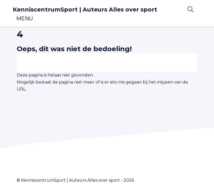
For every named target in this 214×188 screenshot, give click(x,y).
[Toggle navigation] (24, 18)
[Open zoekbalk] (190, 9)
